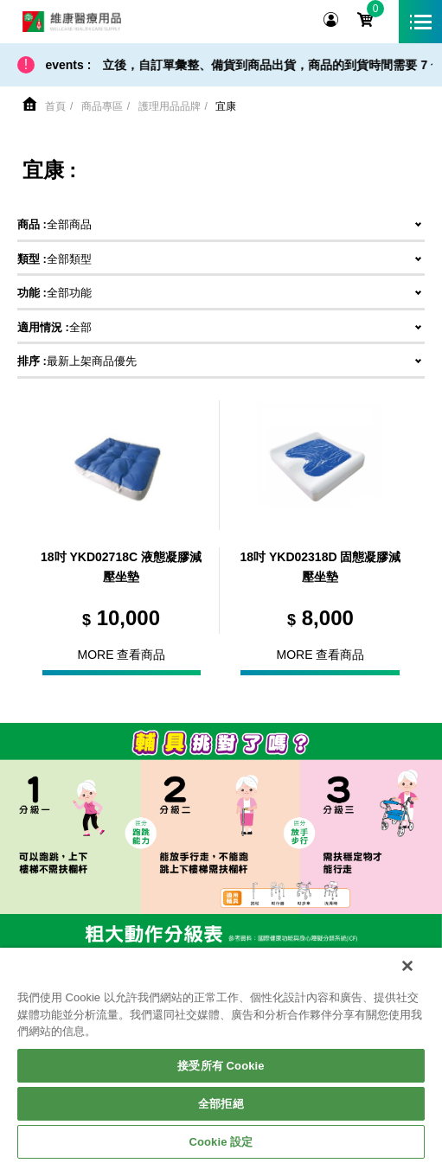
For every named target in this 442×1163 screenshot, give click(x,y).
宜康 (225, 106)
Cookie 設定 (221, 1141)
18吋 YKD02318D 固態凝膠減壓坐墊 (320, 567)
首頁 (55, 106)
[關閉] (407, 966)
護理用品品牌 (169, 106)
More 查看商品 (122, 654)
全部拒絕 (221, 1103)
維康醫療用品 (71, 21)
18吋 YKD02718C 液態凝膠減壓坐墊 (121, 567)
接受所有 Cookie (220, 1065)
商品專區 (102, 106)
